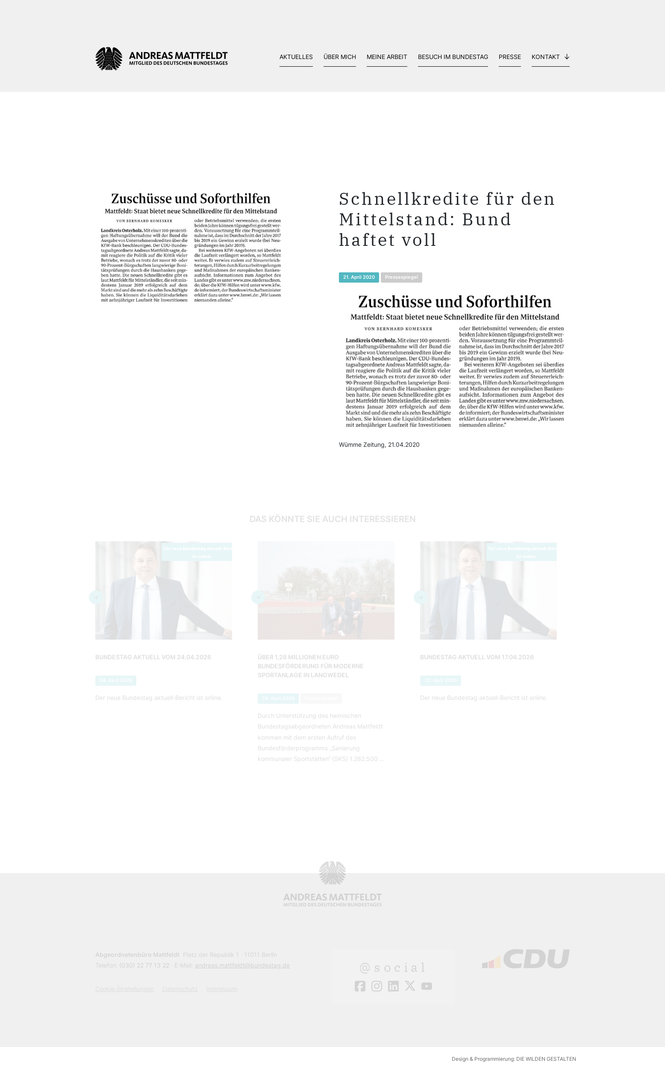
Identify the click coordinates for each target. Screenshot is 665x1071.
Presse (510, 56)
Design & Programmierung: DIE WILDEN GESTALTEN (514, 1059)
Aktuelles (296, 56)
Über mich (340, 56)
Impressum (221, 988)
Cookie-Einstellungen (124, 988)
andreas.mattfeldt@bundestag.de (242, 965)
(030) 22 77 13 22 (144, 965)
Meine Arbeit (387, 56)
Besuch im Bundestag (453, 56)
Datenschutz (180, 988)
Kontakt (546, 56)
